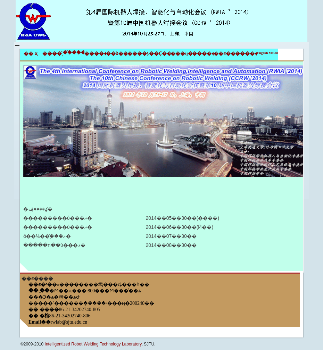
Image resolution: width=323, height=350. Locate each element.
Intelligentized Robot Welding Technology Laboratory (93, 344)
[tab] (161, 167)
